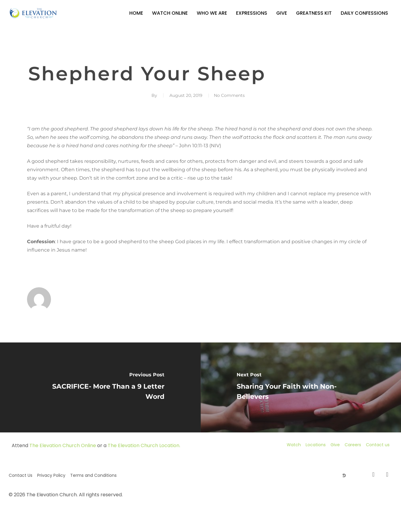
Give (281, 13)
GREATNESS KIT (314, 13)
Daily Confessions (364, 13)
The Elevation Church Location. (144, 445)
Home (136, 13)
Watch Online (170, 13)
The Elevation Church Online (62, 445)
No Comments (229, 95)
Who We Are (212, 13)
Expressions (251, 13)
